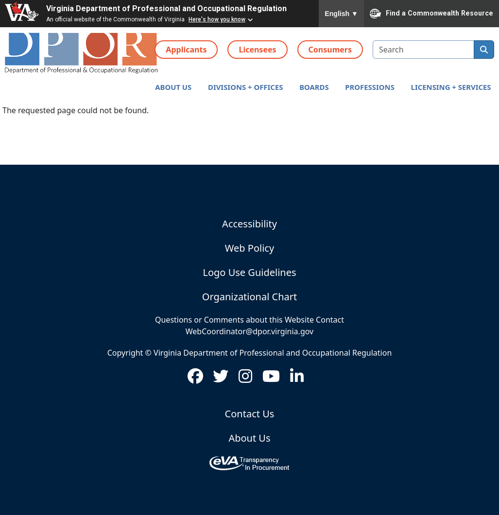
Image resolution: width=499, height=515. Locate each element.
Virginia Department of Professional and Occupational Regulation (166, 8)
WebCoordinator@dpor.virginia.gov (249, 331)
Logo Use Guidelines (249, 272)
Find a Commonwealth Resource (431, 13)
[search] (484, 49)
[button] (173, 87)
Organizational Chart (249, 296)
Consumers (330, 49)
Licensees (257, 49)
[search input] (423, 49)
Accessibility (249, 223)
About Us (249, 438)
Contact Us (250, 413)
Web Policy (249, 248)
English (341, 13)
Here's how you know (217, 19)
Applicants (186, 49)
